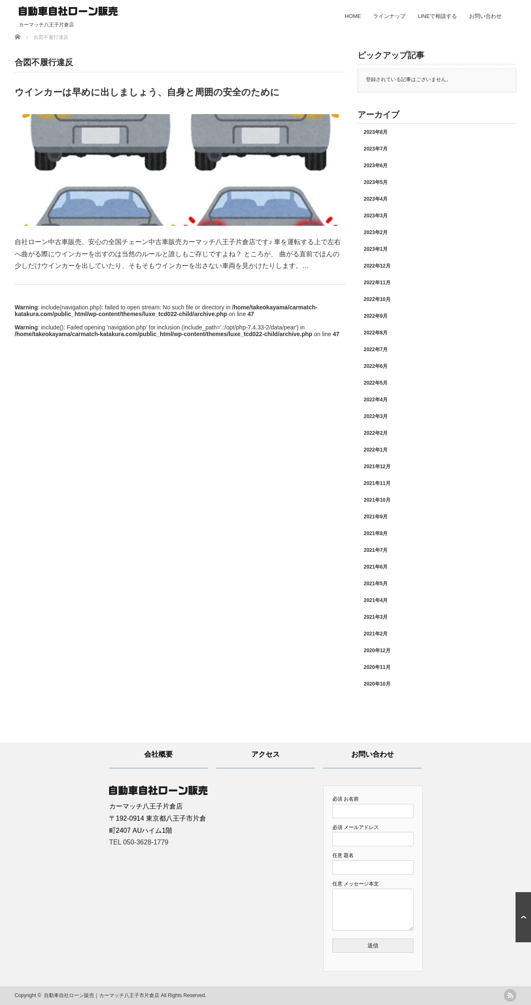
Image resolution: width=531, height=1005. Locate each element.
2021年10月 (377, 500)
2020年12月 (377, 650)
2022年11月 (377, 283)
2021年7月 (376, 550)
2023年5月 (376, 182)
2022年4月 (376, 400)
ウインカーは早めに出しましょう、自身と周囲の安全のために (147, 92)
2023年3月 (376, 216)
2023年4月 (376, 199)
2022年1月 (376, 450)
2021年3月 (376, 617)
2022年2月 (376, 433)
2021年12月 (377, 466)
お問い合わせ (485, 16)
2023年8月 (376, 132)
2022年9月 (376, 316)
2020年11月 (377, 667)
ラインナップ (389, 16)
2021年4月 (376, 600)
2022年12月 (377, 266)
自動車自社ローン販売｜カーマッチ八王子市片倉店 (101, 995)
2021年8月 (376, 533)
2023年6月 (376, 165)
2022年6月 (376, 366)
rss (510, 995)
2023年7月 (376, 149)
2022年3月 (376, 416)
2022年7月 (376, 349)
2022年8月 (376, 333)
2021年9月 (376, 517)
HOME (353, 16)
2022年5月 (376, 383)
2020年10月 (377, 684)
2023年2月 (376, 232)
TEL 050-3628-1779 (138, 842)
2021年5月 (376, 584)
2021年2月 (376, 634)
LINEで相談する (437, 16)
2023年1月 (376, 249)
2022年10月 (377, 299)
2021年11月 (377, 483)
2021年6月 (376, 567)
